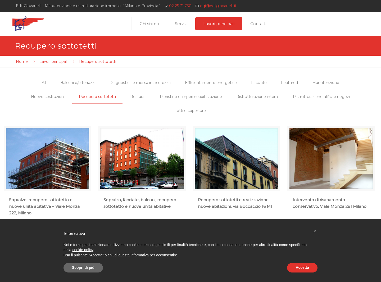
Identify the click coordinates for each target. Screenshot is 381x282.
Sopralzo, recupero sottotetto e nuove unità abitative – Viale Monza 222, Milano (44, 206)
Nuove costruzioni (48, 96)
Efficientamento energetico (211, 82)
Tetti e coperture (190, 110)
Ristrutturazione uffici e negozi (321, 96)
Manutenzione (325, 82)
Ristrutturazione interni (257, 96)
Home (22, 61)
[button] (315, 231)
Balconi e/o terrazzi (77, 82)
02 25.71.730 (180, 5)
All (44, 82)
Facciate (259, 82)
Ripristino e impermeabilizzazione (191, 96)
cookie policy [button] (82, 250)
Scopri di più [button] (83, 267)
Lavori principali (53, 61)
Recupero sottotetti (97, 96)
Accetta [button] (302, 267)
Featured (289, 82)
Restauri (138, 96)
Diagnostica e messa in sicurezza (140, 82)
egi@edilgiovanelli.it (218, 5)
